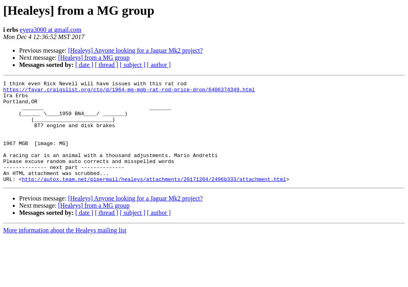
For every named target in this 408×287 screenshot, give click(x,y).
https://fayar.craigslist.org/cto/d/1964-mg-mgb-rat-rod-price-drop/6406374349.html (129, 91)
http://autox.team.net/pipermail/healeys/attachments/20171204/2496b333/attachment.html (154, 199)
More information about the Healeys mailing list (64, 250)
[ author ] (159, 64)
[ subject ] (132, 64)
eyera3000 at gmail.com (50, 29)
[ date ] (84, 64)
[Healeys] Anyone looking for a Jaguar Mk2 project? (135, 50)
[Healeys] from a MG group (94, 57)
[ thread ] (106, 64)
